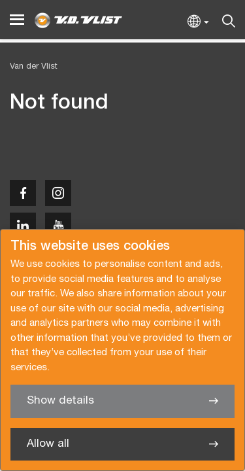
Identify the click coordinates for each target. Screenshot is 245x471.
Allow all (48, 444)
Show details (60, 401)
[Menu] (17, 20)
